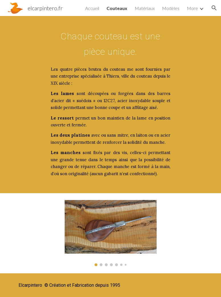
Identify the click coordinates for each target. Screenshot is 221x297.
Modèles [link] (170, 8)
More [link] (192, 8)
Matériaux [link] (145, 8)
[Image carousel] (111, 233)
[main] (110, 42)
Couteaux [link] (117, 8)
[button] (214, 8)
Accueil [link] (92, 8)
